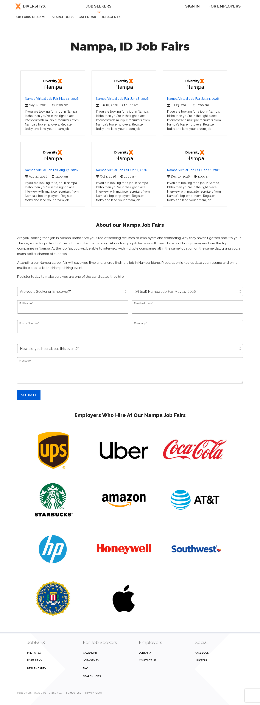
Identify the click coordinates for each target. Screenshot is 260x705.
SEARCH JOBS (63, 17)
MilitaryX (34, 652)
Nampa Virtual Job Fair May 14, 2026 (52, 98)
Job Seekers (99, 6)
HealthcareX (36, 668)
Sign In (192, 6)
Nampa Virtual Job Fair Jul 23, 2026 (193, 98)
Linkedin (201, 660)
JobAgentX (110, 17)
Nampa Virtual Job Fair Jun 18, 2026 (122, 98)
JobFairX (145, 652)
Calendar (87, 17)
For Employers (225, 6)
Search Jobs (92, 676)
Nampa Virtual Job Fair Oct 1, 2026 (121, 170)
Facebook (202, 652)
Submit (29, 395)
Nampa (52, 84)
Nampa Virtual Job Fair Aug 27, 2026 (51, 170)
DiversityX (30, 6)
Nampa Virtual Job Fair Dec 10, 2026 (194, 170)
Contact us (147, 660)
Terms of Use (73, 693)
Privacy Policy (93, 693)
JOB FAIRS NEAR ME (31, 17)
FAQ (85, 668)
